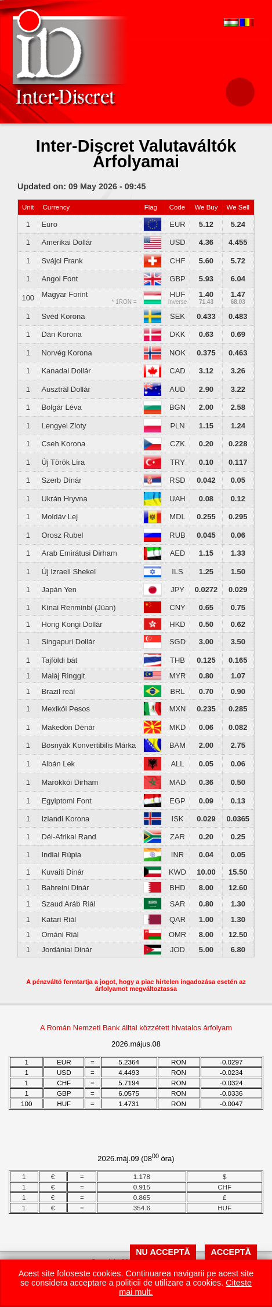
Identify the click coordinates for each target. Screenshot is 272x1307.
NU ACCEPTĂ (163, 1252)
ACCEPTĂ (231, 1252)
